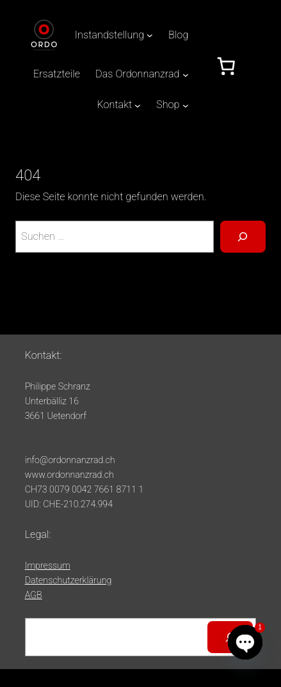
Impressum (47, 565)
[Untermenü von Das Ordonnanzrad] (185, 74)
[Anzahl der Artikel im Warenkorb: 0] (226, 66)
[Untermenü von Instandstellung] (150, 35)
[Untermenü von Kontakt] (137, 105)
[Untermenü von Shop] (185, 105)
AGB (33, 595)
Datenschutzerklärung (68, 580)
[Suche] (243, 237)
